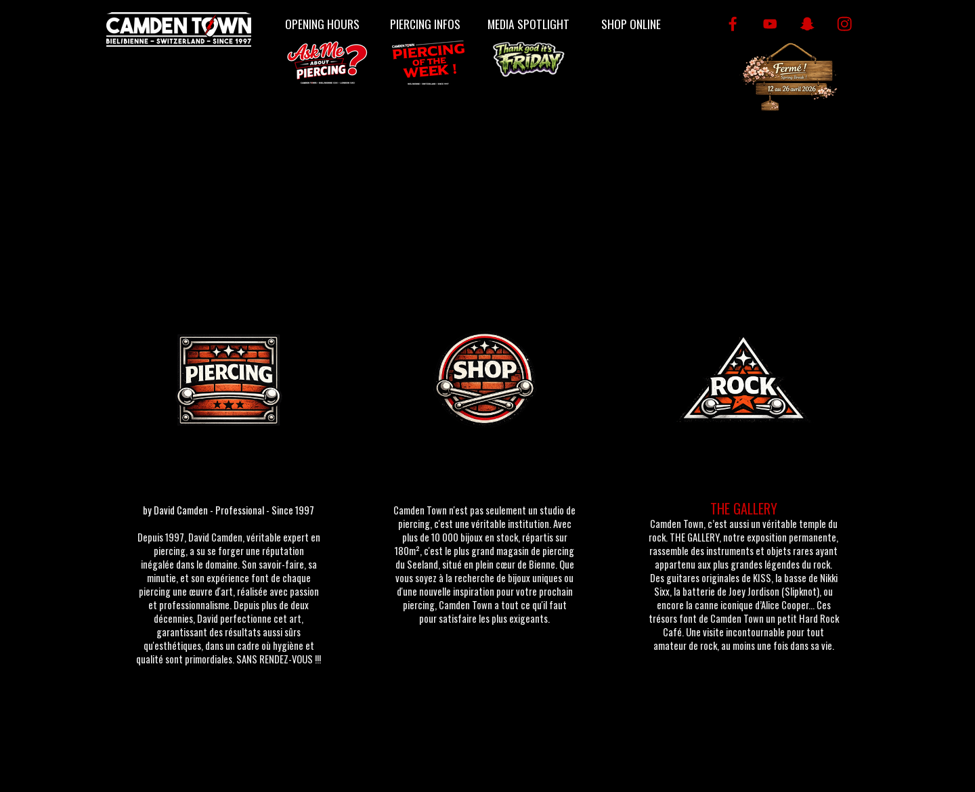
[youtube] (770, 24)
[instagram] (845, 24)
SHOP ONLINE (631, 23)
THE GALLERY (743, 508)
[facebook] (733, 24)
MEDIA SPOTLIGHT (528, 23)
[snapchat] (807, 24)
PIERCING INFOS (425, 23)
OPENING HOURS (322, 23)
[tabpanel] (229, 590)
